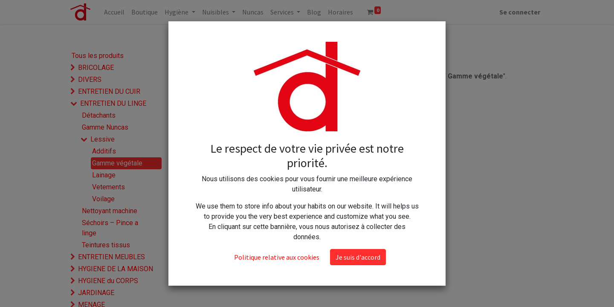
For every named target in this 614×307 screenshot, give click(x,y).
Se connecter (519, 12)
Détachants (99, 115)
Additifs (104, 151)
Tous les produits (98, 56)
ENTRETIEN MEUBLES (111, 257)
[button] (383, 35)
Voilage (103, 199)
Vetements (108, 187)
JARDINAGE (96, 293)
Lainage (104, 175)
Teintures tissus (106, 245)
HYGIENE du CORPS (108, 281)
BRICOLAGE (96, 68)
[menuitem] (114, 11)
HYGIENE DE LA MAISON (115, 269)
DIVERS (89, 79)
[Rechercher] (311, 35)
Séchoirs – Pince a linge (110, 228)
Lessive (102, 139)
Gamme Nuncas (105, 127)
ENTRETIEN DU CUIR (109, 91)
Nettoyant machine (109, 211)
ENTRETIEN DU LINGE (113, 103)
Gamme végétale (117, 163)
